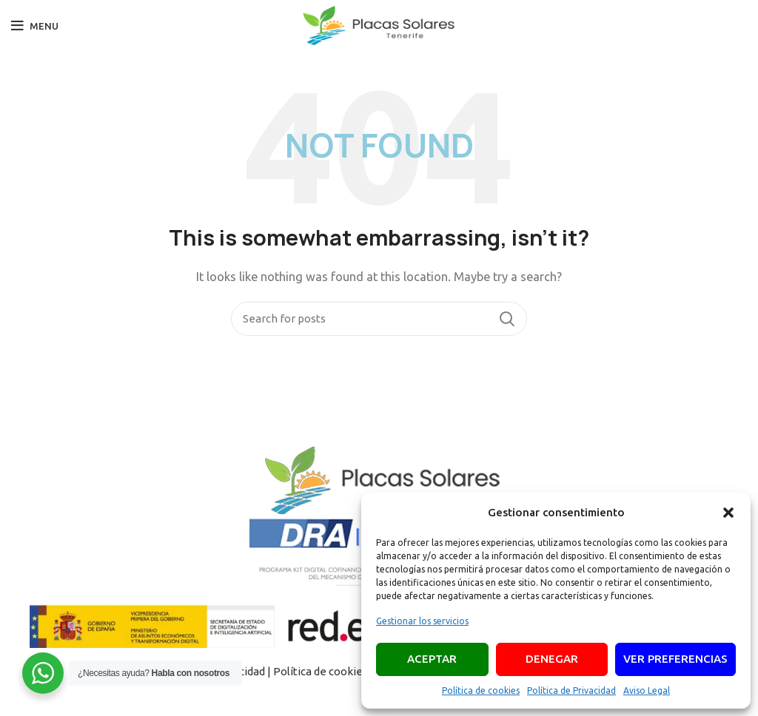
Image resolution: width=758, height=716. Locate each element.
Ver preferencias (675, 658)
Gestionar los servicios (422, 621)
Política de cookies (481, 690)
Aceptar (432, 658)
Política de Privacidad (571, 690)
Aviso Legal (646, 690)
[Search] (379, 319)
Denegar (552, 658)
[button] (728, 512)
